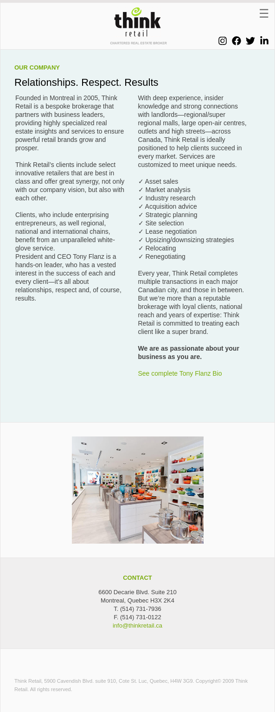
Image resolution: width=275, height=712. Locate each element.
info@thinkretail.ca (137, 625)
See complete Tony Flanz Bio (180, 373)
